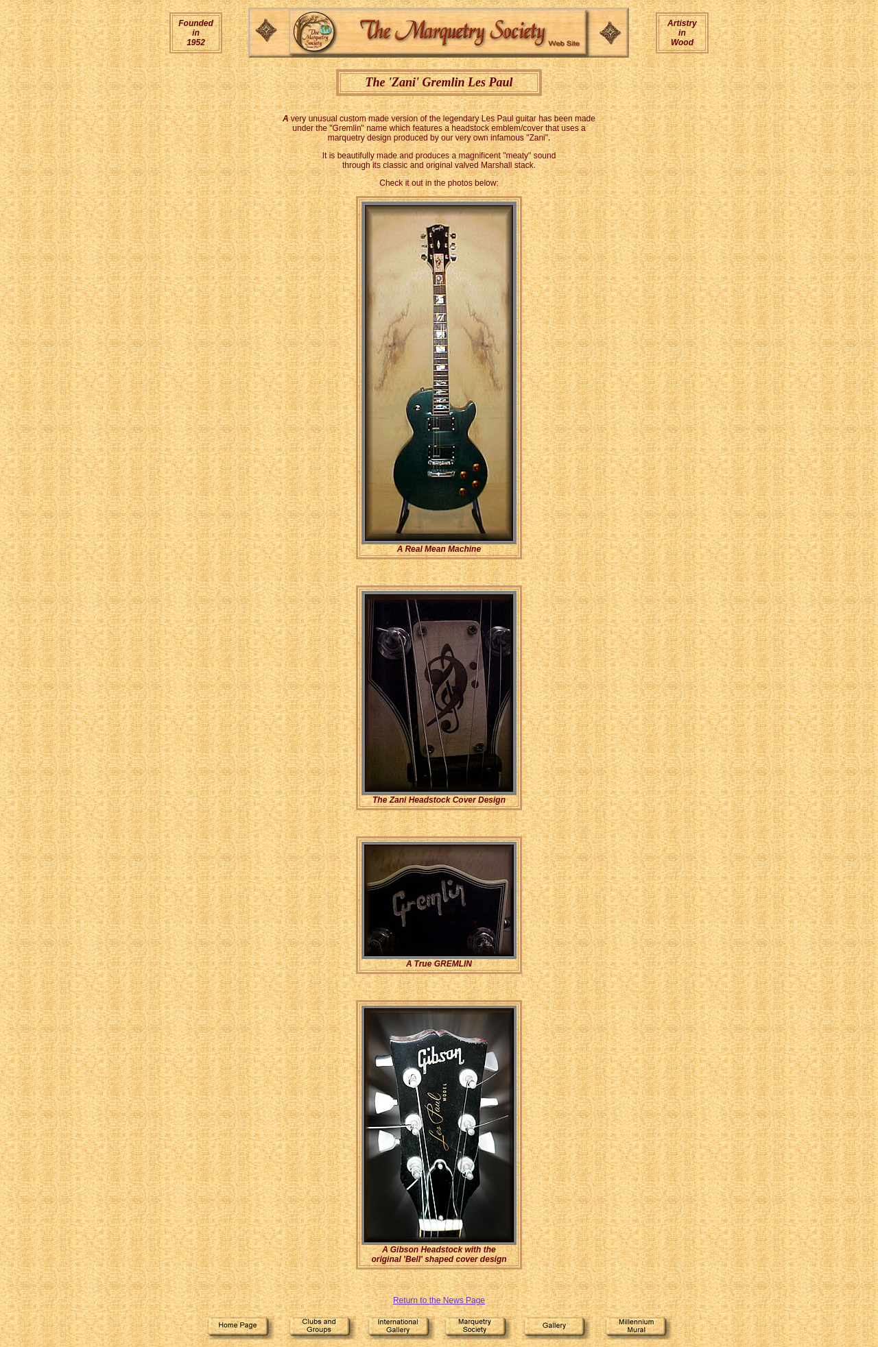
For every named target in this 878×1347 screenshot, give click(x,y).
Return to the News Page (439, 1300)
